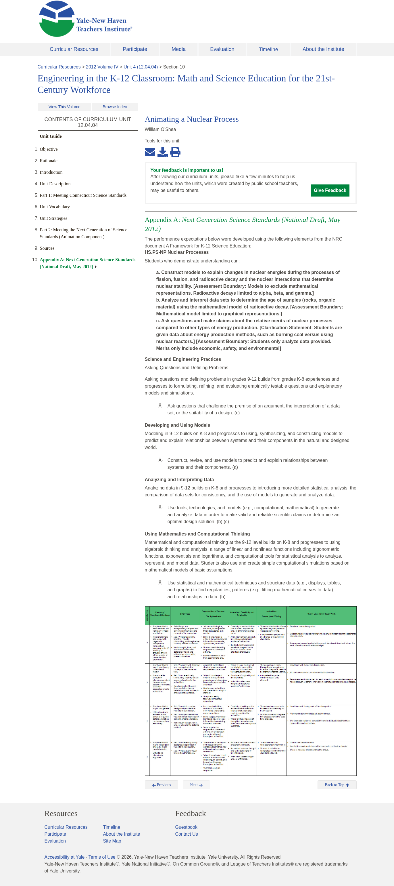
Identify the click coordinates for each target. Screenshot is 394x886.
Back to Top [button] (337, 785)
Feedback (190, 813)
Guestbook (186, 827)
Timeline (268, 49)
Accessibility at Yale (65, 857)
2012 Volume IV (102, 66)
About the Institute (323, 49)
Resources (61, 813)
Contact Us (186, 834)
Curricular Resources (74, 49)
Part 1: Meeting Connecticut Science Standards (83, 195)
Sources (47, 248)
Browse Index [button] (115, 106)
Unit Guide (51, 136)
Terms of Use (101, 857)
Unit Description (55, 183)
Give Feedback (330, 190)
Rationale (48, 160)
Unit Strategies (54, 218)
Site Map (112, 841)
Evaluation (222, 49)
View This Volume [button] (64, 106)
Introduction (51, 172)
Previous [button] (161, 785)
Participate (135, 49)
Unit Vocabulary (55, 206)
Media (179, 49)
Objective (49, 149)
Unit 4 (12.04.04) (141, 66)
